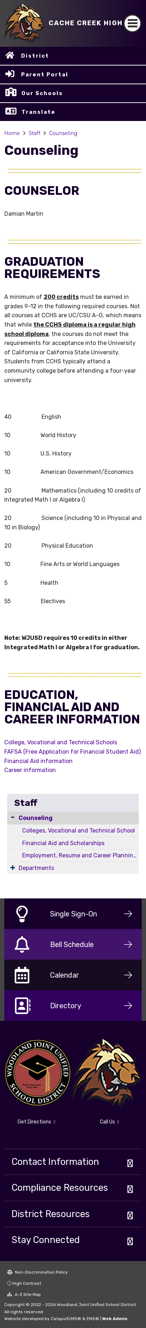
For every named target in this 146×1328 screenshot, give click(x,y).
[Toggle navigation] (132, 23)
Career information (30, 770)
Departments (36, 868)
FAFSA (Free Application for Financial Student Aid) (72, 751)
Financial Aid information (38, 761)
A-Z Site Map (24, 1294)
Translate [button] (38, 112)
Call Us (109, 1122)
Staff (34, 133)
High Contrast (27, 1283)
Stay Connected (45, 1239)
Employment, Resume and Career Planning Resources (80, 855)
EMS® (93, 1318)
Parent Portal (44, 74)
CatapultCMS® (66, 1318)
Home (12, 133)
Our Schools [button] (42, 93)
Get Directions (36, 1122)
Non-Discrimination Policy (37, 1272)
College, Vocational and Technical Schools (60, 742)
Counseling (63, 133)
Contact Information (55, 1161)
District (35, 56)
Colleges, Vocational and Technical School (78, 830)
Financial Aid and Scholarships (63, 843)
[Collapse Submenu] (13, 817)
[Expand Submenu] (13, 867)
